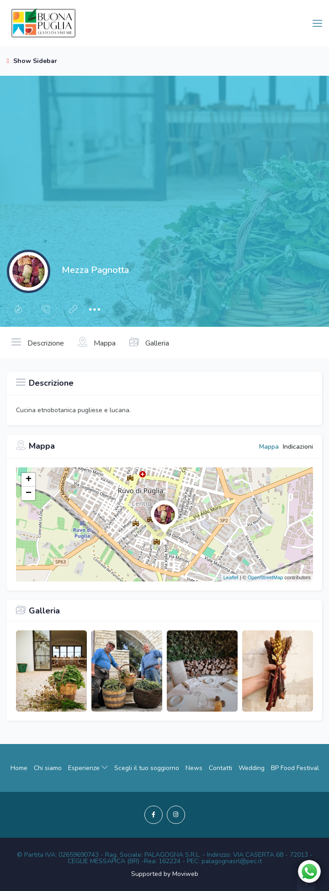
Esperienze (88, 768)
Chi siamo (48, 768)
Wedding (252, 768)
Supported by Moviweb (164, 874)
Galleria (149, 342)
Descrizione (37, 342)
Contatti (220, 768)
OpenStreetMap (265, 577)
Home (19, 768)
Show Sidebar (32, 61)
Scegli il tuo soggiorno (146, 768)
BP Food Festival (295, 768)
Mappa (97, 342)
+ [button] (29, 480)
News (194, 768)
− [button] (29, 493)
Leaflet (231, 577)
